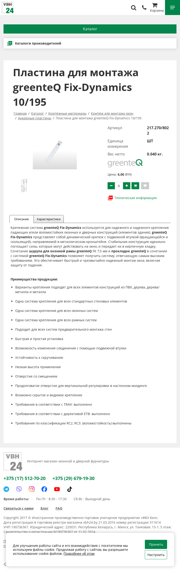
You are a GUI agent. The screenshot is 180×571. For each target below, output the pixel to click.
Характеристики (48, 219)
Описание (21, 219)
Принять (156, 544)
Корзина (157, 8)
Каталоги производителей (34, 43)
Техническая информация (132, 198)
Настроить (156, 554)
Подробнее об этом (79, 553)
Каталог (90, 28)
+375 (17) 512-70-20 (24, 478)
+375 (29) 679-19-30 (73, 478)
